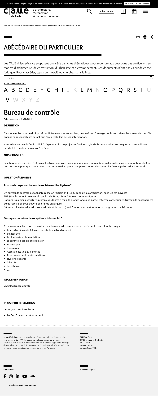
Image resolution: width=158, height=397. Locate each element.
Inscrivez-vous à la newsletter (22, 386)
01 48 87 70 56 (86, 346)
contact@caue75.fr (88, 349)
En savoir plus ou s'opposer (137, 3)
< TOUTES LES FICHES (13, 83)
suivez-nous (106, 11)
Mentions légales (88, 370)
